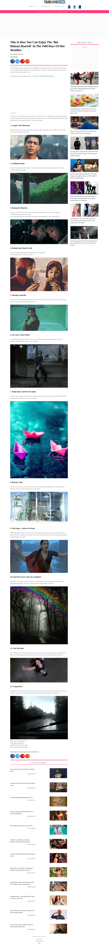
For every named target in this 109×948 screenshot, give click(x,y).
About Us (33, 6)
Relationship (63, 11)
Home (39, 943)
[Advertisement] (54, 27)
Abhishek (14, 57)
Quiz (40, 11)
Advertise (45, 6)
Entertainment (50, 11)
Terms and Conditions (39, 941)
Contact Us (59, 6)
